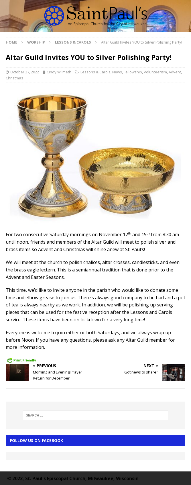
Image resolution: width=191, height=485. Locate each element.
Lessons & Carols (95, 72)
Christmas (14, 78)
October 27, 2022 (24, 72)
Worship (36, 42)
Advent (175, 72)
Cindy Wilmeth (59, 72)
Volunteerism (155, 72)
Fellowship (133, 72)
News (117, 72)
